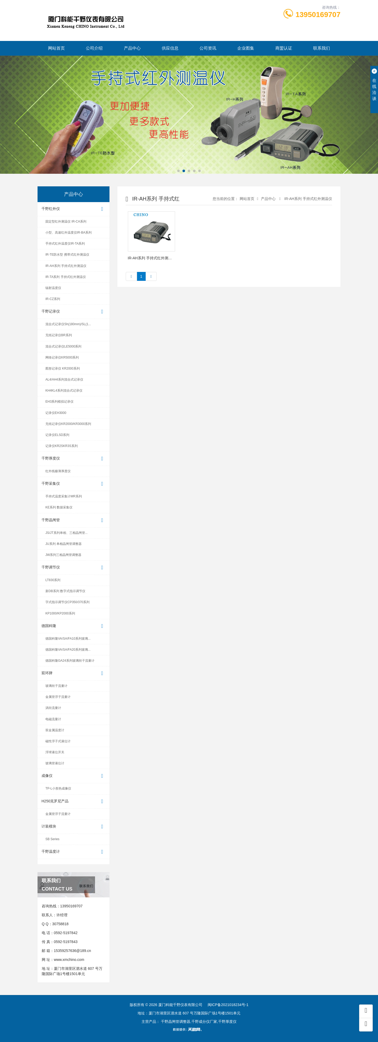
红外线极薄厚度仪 (58, 471)
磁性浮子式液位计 (58, 741)
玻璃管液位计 (54, 763)
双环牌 (73, 673)
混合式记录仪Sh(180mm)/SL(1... (68, 324)
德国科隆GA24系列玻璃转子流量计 (69, 660)
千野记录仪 (73, 312)
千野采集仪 (73, 484)
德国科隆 (73, 626)
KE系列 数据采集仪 (58, 507)
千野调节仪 (73, 568)
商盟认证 (283, 48)
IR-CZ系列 (52, 299)
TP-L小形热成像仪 (58, 788)
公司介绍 (94, 48)
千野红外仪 (73, 209)
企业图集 (245, 48)
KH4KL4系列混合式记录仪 (63, 390)
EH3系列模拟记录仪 (59, 401)
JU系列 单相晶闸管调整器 (63, 544)
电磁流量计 (53, 719)
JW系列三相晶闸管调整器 (63, 555)
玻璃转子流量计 (56, 686)
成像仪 (73, 776)
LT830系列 (52, 580)
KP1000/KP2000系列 (60, 613)
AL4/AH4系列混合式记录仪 (64, 379)
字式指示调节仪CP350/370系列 (67, 602)
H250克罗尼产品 (73, 801)
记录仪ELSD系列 (57, 435)
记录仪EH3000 (55, 413)
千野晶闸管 (73, 520)
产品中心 (132, 48)
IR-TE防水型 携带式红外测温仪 (67, 254)
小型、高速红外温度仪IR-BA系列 (68, 232)
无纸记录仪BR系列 (58, 335)
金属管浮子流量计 (58, 697)
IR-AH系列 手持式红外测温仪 (65, 266)
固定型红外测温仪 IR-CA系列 (65, 221)
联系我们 (321, 48)
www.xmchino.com (69, 959)
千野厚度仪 (73, 459)
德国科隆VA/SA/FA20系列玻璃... (68, 649)
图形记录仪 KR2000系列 (62, 368)
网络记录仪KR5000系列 (62, 357)
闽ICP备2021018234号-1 (228, 1005)
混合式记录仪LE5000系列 (63, 346)
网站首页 (56, 48)
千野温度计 (73, 852)
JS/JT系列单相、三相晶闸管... (66, 533)
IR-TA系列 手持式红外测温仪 (65, 277)
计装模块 (73, 827)
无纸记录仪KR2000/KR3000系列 (68, 424)
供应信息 (170, 48)
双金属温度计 (54, 730)
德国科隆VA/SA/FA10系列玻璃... (68, 638)
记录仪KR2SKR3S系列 (61, 446)
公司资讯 (208, 48)
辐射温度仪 (53, 288)
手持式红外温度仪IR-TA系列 (65, 243)
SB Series (52, 839)
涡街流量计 (53, 708)
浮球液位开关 (54, 752)
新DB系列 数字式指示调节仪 (65, 591)
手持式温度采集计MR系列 (63, 496)
